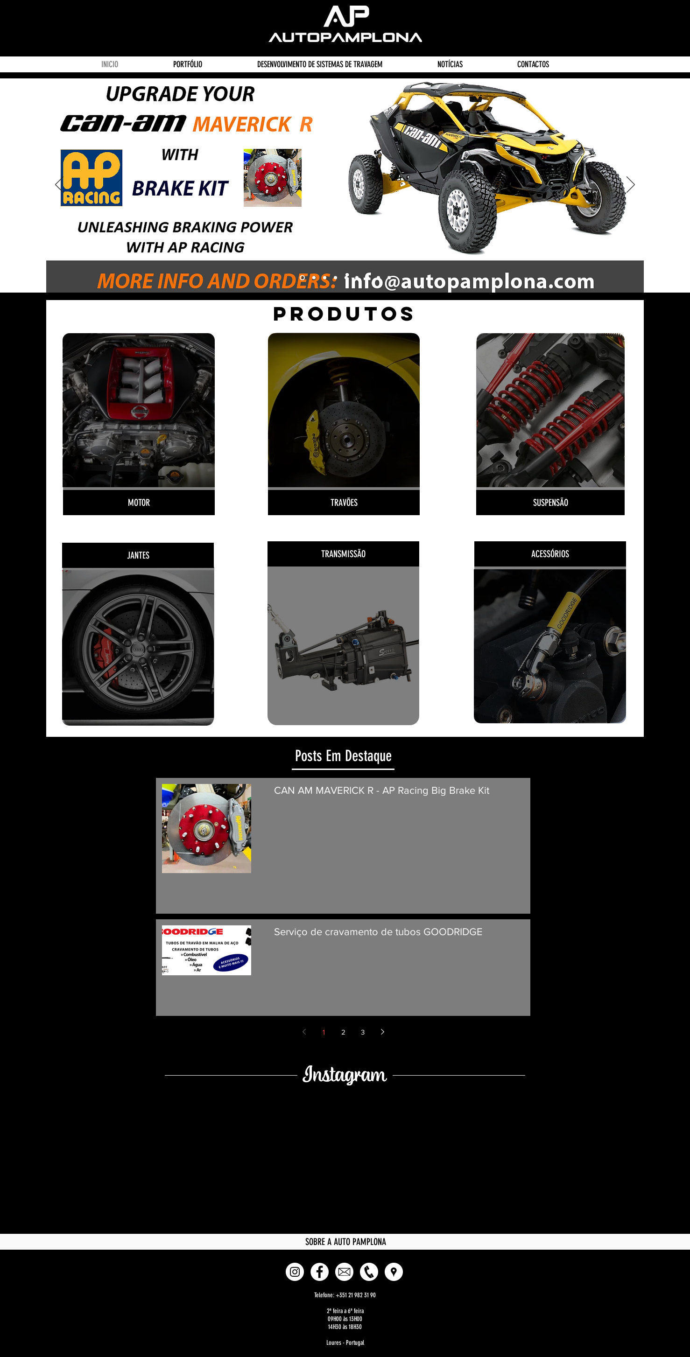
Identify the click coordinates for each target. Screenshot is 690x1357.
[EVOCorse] (346, 278)
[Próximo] (631, 185)
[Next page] (382, 1031)
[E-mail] (344, 1272)
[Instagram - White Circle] (295, 1272)
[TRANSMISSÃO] (343, 554)
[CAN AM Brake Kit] (389, 278)
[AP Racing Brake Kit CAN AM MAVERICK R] (302, 277)
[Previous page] (304, 1031)
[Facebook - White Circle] (319, 1272)
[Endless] (367, 278)
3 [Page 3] (363, 1032)
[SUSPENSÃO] (550, 502)
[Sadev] (324, 278)
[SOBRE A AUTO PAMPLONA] (345, 1241)
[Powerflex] (335, 278)
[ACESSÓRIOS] (550, 554)
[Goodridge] (314, 278)
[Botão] (139, 414)
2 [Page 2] (343, 1032)
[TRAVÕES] (344, 502)
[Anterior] (59, 185)
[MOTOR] (139, 502)
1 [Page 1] (324, 1032)
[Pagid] (378, 278)
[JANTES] (138, 555)
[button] (394, 1272)
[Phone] (369, 1272)
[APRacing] (357, 278)
